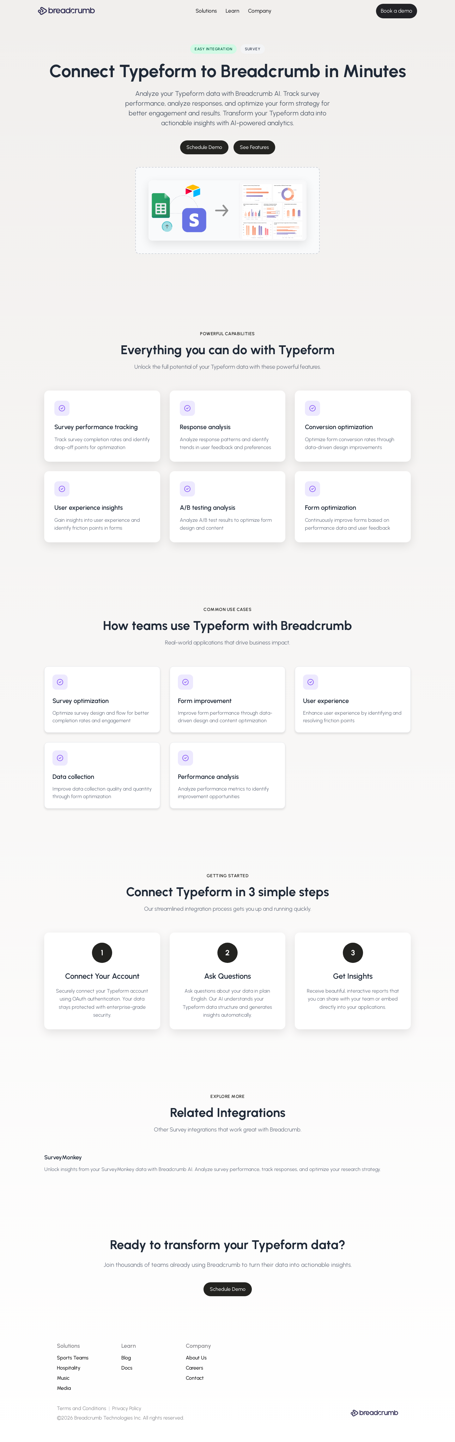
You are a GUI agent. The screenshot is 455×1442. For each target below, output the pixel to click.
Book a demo (396, 11)
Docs (126, 1368)
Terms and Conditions (81, 1408)
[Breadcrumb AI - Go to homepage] (66, 11)
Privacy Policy (126, 1408)
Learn (232, 11)
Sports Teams (72, 1358)
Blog (126, 1358)
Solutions (206, 11)
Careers (194, 1368)
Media (64, 1388)
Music (63, 1378)
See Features (254, 147)
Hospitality (69, 1368)
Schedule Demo (204, 147)
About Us (196, 1358)
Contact (195, 1378)
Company (259, 11)
